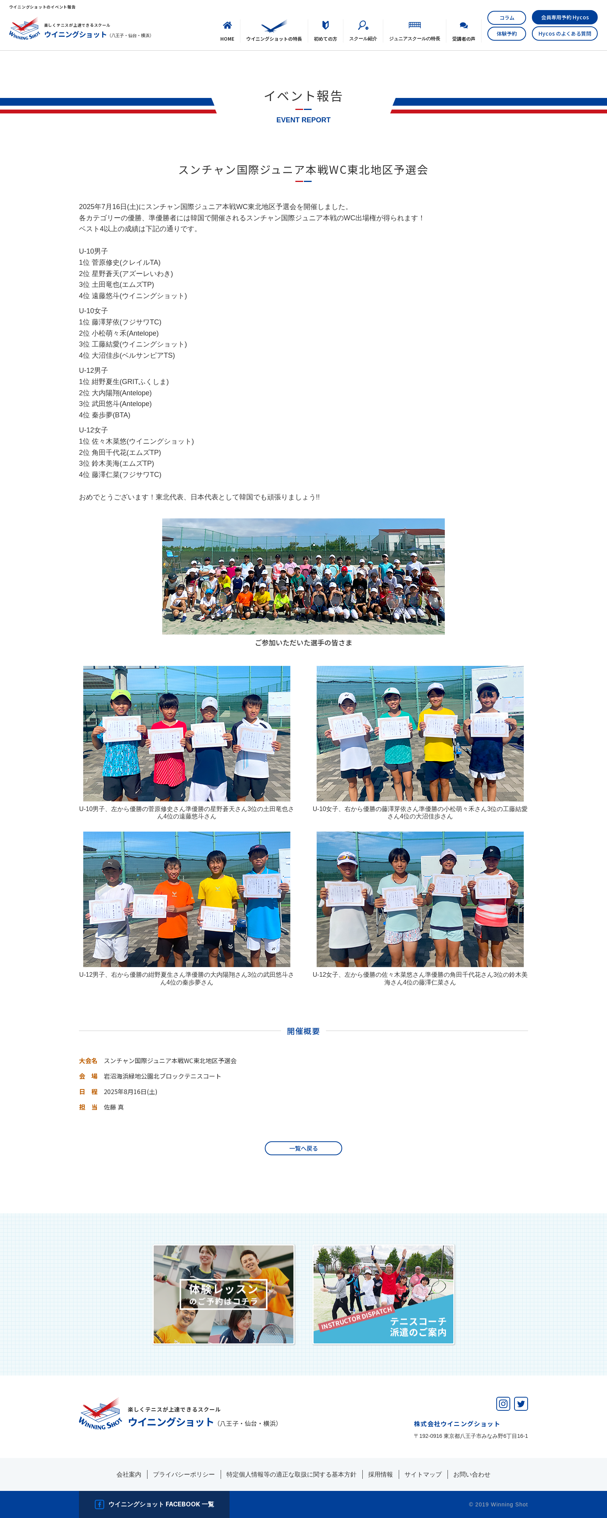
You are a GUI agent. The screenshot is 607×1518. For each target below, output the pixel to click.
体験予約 (507, 33)
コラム (506, 17)
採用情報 (380, 1474)
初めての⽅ (325, 38)
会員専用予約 (565, 17)
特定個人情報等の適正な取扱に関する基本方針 (291, 1474)
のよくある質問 (564, 33)
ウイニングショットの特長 (274, 38)
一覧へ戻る (303, 1148)
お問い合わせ (471, 1474)
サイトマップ (423, 1474)
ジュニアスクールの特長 (414, 38)
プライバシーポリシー (184, 1474)
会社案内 (129, 1474)
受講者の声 (463, 38)
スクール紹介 (363, 38)
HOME (227, 38)
